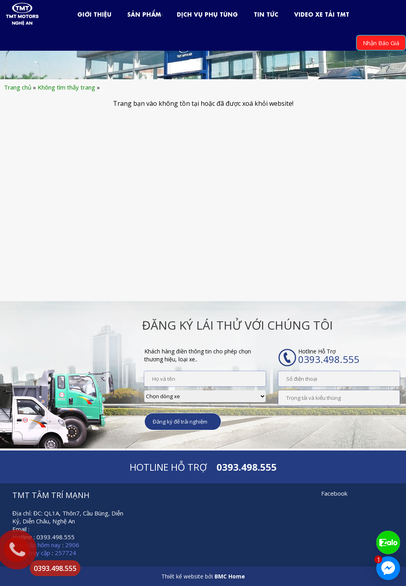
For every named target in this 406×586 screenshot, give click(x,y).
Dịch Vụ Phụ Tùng (207, 13)
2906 (72, 545)
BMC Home (229, 576)
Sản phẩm (144, 13)
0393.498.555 (55, 568)
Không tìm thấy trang (66, 87)
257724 (65, 553)
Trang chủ (17, 87)
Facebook (334, 493)
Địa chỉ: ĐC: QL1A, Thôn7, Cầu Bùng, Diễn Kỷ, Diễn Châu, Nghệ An (67, 517)
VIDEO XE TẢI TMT (321, 13)
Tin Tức (266, 13)
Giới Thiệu (94, 13)
